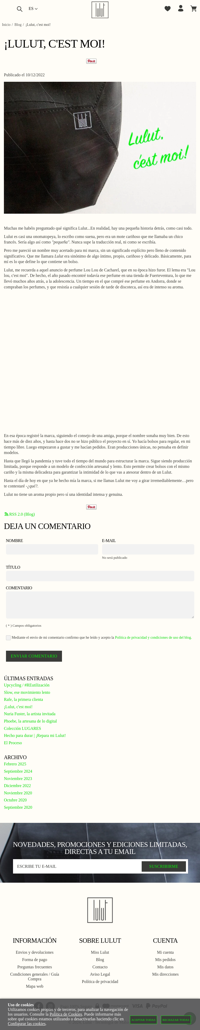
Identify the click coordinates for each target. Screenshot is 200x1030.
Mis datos (165, 967)
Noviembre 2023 (18, 778)
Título (13, 567)
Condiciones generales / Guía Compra (34, 976)
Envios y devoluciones (35, 952)
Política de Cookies (65, 1014)
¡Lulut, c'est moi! (18, 707)
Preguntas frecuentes (34, 967)
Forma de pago (34, 959)
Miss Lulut (100, 952)
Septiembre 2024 (18, 771)
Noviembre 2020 (18, 793)
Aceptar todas (144, 1019)
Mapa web (34, 986)
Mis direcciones (165, 974)
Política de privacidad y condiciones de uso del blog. (153, 637)
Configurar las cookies (27, 1023)
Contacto (100, 967)
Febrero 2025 (15, 764)
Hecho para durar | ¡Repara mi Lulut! (35, 735)
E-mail (109, 540)
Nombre (14, 540)
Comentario (19, 588)
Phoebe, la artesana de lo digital (30, 721)
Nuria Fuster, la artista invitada (29, 714)
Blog (100, 959)
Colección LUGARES (22, 728)
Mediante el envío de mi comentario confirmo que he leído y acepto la (99, 637)
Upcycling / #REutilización (26, 685)
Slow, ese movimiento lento (27, 692)
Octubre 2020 (15, 800)
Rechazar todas (175, 1019)
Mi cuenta (165, 952)
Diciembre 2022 (17, 785)
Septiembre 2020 (18, 807)
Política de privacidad (100, 981)
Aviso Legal (100, 974)
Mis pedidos (165, 959)
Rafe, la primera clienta (23, 699)
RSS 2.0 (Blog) (19, 514)
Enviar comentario (34, 656)
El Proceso (13, 743)
